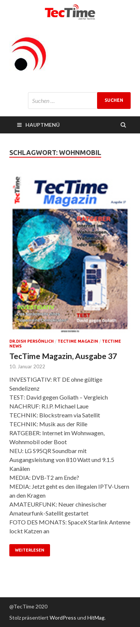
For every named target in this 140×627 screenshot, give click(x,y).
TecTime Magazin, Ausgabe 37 (63, 356)
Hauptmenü (42, 125)
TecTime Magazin (77, 341)
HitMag (96, 617)
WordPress (63, 617)
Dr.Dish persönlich (31, 341)
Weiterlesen (29, 550)
